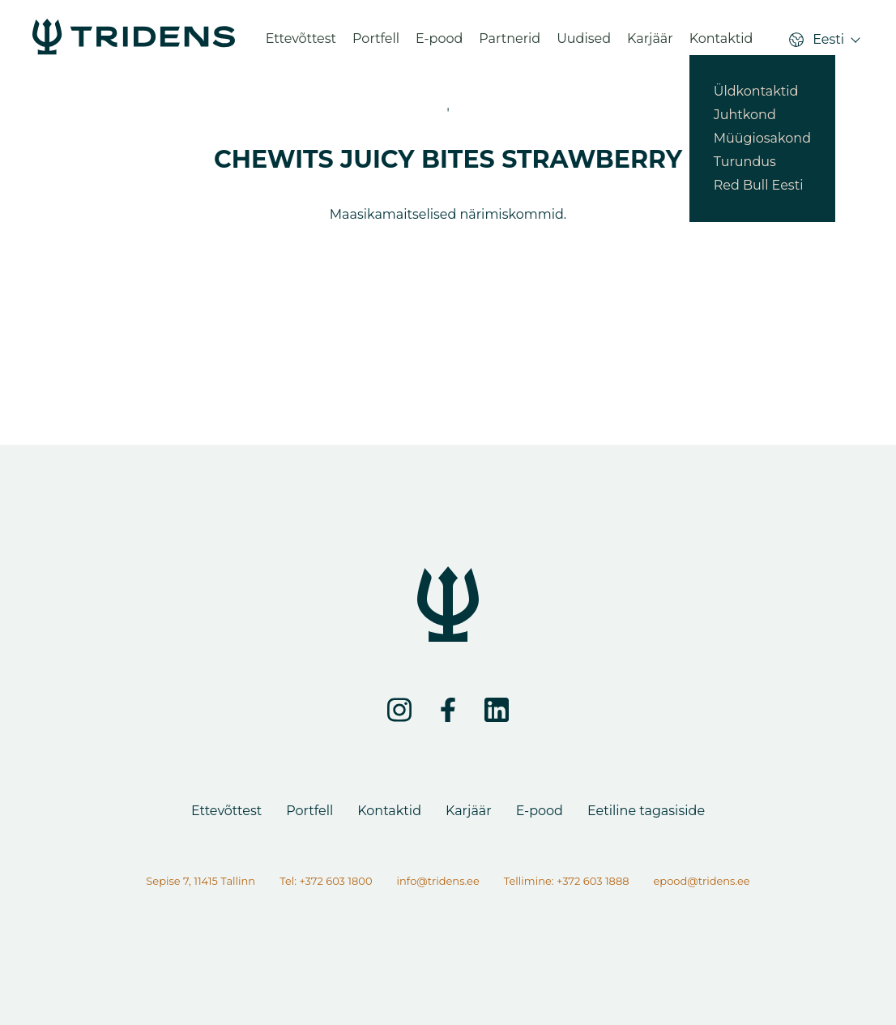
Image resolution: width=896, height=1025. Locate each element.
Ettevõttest (301, 44)
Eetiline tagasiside (646, 810)
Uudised (584, 44)
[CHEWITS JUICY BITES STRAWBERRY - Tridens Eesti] (133, 44)
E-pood (439, 44)
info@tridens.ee (438, 880)
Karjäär (650, 44)
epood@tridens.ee (701, 880)
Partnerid (509, 44)
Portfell (375, 44)
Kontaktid (721, 44)
